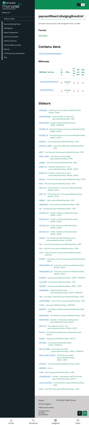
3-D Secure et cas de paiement (14, 53)
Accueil (11, 423)
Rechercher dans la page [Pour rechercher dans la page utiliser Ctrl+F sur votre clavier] (84, 16)
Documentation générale (12, 24)
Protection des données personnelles (43, 408)
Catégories (56, 423)
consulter (67, 81)
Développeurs (8, 28)
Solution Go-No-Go (10, 41)
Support (41, 395)
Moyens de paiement (11, 32)
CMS (5, 57)
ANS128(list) (42, 35)
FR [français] (79, 4)
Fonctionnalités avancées (12, 45)
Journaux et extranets (11, 36)
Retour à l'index (9, 19)
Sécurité (6, 49)
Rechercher (33, 423)
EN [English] (83, 4)
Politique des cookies (46, 402)
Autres (77, 423)
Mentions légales (44, 399)
